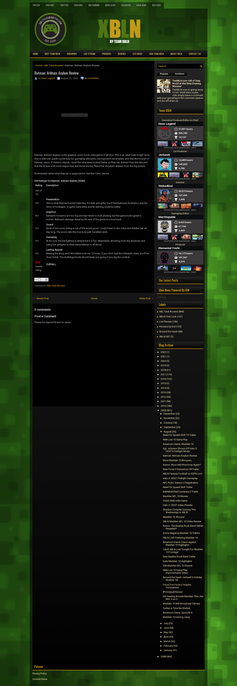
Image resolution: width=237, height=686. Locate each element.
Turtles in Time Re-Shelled (176, 608)
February (168, 645)
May (166, 632)
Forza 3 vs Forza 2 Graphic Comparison (177, 586)
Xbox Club (110, 5)
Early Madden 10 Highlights (177, 561)
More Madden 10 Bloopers (177, 460)
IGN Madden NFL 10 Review (177, 565)
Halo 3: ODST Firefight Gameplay (180, 478)
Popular (164, 74)
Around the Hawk (168, 331)
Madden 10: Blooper (174, 517)
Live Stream (89, 53)
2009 (163, 410)
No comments (91, 78)
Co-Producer (180, 151)
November (169, 418)
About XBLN (176, 53)
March (167, 641)
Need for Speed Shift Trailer (178, 487)
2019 (163, 365)
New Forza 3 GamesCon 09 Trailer (181, 469)
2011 (163, 401)
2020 (163, 361)
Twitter (64, 5)
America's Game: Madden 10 (178, 444)
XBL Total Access (53, 65)
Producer (180, 244)
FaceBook (126, 5)
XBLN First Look (167, 316)
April (166, 636)
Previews (106, 53)
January (168, 650)
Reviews (122, 53)
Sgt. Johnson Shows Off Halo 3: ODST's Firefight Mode (180, 450)
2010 (163, 406)
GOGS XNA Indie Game (175, 500)
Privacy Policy (39, 673)
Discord (78, 5)
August (167, 431)
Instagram (94, 5)
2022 (163, 352)
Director (180, 182)
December (169, 413)
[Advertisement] (75, 415)
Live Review (165, 321)
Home (35, 53)
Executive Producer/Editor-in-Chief (180, 120)
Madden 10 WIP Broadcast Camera (181, 603)
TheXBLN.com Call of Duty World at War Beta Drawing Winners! (186, 83)
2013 (163, 392)
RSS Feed (156, 5)
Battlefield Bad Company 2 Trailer (180, 491)
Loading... (162, 297)
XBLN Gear (141, 5)
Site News (137, 53)
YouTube (50, 5)
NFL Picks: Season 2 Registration (180, 482)
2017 (163, 374)
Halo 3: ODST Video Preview (178, 505)
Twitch (36, 5)
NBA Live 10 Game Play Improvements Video (175, 571)
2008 (163, 656)
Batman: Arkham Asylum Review (56, 73)
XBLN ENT (164, 336)
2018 (163, 370)
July (166, 623)
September (170, 427)
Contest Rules (39, 679)
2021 (163, 356)
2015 (163, 383)
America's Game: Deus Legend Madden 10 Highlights (179, 543)
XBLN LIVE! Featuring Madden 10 (180, 537)
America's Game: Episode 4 (177, 612)
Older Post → (146, 298)
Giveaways (72, 53)
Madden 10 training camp (176, 617)
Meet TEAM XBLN (52, 53)
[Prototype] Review (173, 592)
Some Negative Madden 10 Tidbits (181, 533)
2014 (163, 388)
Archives (179, 74)
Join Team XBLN (156, 53)
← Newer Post (41, 298)
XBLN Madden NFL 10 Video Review (182, 521)
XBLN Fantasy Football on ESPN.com (182, 473)
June (166, 627)
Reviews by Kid (167, 326)
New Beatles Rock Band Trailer (179, 556)
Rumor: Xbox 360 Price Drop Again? (182, 464)
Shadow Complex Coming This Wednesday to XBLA (179, 511)
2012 (163, 396)
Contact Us (195, 53)
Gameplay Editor (180, 213)
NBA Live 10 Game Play (175, 439)
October (168, 422)
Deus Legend (48, 78)
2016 (163, 379)
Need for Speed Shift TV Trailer (179, 435)
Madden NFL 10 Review (175, 496)
